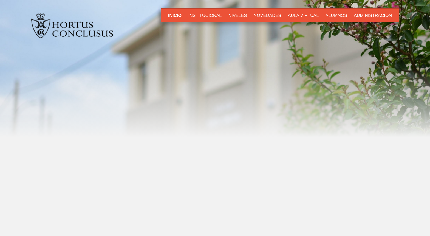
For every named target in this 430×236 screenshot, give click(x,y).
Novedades (267, 15)
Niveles (237, 15)
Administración (373, 15)
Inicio (175, 15)
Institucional (205, 15)
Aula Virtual (303, 15)
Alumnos (336, 15)
